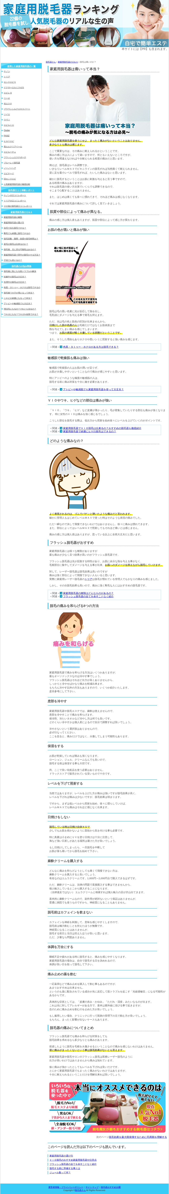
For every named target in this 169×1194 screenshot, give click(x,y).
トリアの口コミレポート (15, 201)
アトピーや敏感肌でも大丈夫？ (18, 303)
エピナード (9, 173)
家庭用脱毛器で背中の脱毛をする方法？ (22, 255)
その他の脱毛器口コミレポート (18, 206)
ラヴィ (7, 120)
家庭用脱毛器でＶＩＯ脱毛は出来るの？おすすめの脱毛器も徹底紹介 (102, 428)
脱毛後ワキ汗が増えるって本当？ (19, 293)
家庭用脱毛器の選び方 (61, 1155)
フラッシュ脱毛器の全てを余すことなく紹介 (88, 596)
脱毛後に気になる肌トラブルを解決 (20, 271)
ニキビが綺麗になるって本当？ (18, 298)
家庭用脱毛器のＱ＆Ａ (68, 62)
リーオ (7, 98)
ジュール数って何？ (60, 1172)
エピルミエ (9, 125)
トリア (88, 579)
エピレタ (8, 93)
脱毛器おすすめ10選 (111, 1187)
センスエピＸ (10, 82)
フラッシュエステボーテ (15, 157)
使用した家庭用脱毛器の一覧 (21, 66)
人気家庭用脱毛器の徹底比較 (17, 184)
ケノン (7, 71)
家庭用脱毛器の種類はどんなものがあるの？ (88, 593)
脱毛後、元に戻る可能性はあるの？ (20, 249)
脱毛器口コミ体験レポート (21, 190)
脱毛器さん (51, 62)
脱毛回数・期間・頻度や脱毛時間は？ (21, 239)
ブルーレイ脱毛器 (12, 163)
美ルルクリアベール (13, 146)
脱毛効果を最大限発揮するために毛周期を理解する (138, 1137)
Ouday (7, 130)
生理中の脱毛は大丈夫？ (15, 282)
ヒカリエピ (9, 141)
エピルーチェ (10, 152)
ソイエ (7, 114)
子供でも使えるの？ (13, 260)
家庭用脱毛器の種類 (13, 217)
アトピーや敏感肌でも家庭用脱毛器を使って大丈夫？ (93, 389)
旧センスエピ (10, 179)
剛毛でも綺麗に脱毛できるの (17, 233)
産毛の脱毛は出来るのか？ (16, 244)
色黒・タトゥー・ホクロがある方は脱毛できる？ (91, 346)
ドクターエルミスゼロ (14, 87)
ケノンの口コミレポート (15, 195)
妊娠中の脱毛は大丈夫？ (15, 277)
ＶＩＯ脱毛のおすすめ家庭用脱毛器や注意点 (73, 1160)
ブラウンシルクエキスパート (17, 109)
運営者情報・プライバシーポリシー (65, 1187)
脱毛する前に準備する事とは (64, 1168)
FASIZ (6, 136)
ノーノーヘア (10, 168)
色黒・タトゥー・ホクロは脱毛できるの (22, 287)
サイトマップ (92, 1187)
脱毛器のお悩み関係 (21, 266)
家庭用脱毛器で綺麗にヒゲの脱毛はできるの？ (89, 431)
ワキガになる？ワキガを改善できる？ (21, 314)
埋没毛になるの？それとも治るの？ (20, 309)
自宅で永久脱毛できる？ (15, 228)
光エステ (8, 103)
